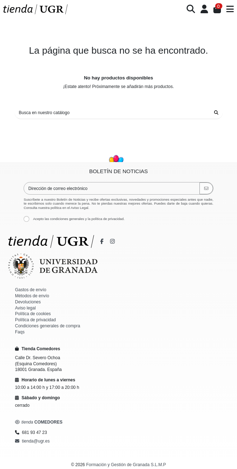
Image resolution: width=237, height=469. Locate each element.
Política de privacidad (35, 319)
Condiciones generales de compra (47, 325)
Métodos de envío (32, 295)
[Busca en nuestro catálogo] (216, 113)
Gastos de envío (30, 289)
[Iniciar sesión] (204, 9)
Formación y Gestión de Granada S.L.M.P (126, 464)
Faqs (20, 331)
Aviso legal (25, 308)
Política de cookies (33, 313)
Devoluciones (28, 301)
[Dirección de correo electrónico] (111, 188)
